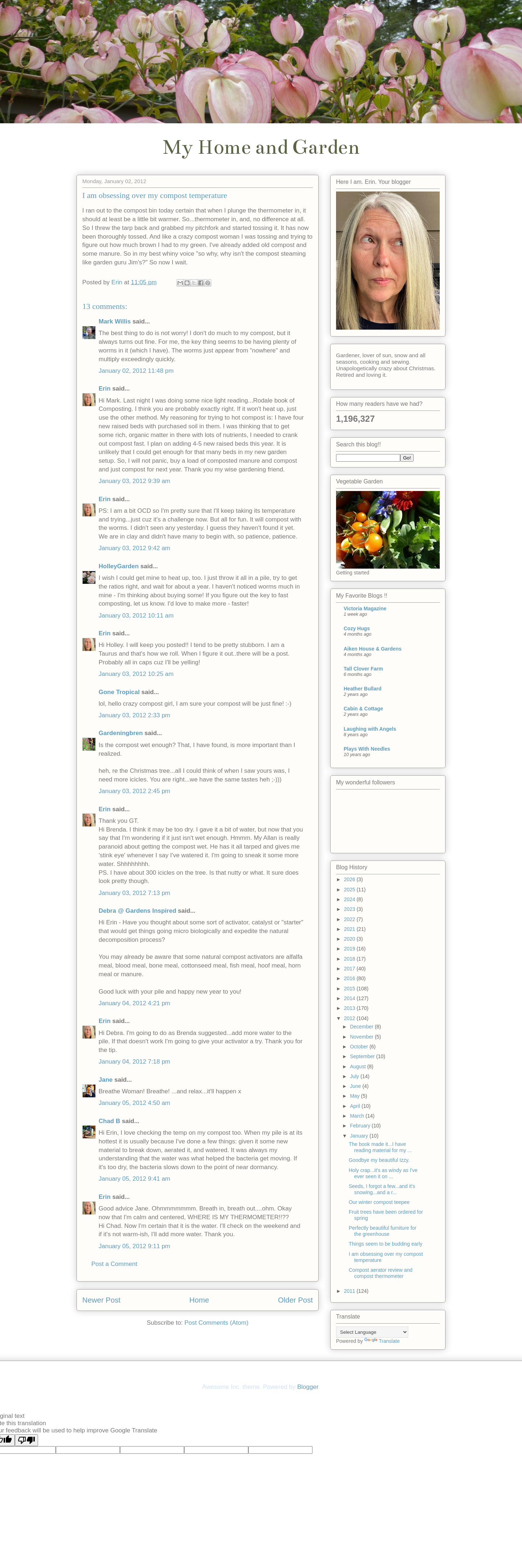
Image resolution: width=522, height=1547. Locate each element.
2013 (350, 1008)
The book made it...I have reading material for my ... (380, 1147)
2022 (350, 919)
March (357, 1116)
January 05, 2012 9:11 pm (134, 1246)
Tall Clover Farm (363, 669)
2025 (350, 889)
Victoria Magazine (365, 608)
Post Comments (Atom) (217, 1322)
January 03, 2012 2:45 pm (134, 791)
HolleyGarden (119, 566)
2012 (350, 1018)
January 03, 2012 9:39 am (134, 481)
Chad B (109, 1121)
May (355, 1096)
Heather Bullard (362, 689)
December (362, 1027)
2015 (350, 988)
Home (199, 1300)
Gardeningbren (121, 733)
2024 (350, 899)
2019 (350, 949)
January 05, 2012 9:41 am (134, 1178)
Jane (106, 1079)
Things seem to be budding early (385, 1244)
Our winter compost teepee (379, 1202)
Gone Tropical (119, 692)
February (361, 1126)
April (355, 1106)
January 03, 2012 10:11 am (136, 615)
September (363, 1056)
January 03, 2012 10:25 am (136, 674)
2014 (350, 998)
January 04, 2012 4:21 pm (134, 1003)
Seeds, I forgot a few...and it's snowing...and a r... (382, 1189)
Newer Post (101, 1300)
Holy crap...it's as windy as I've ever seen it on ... (383, 1173)
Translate (382, 1341)
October (359, 1046)
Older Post (295, 1300)
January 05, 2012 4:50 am (134, 1103)
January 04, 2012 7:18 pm (134, 1061)
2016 (350, 978)
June (356, 1086)
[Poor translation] (26, 1440)
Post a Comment (114, 1264)
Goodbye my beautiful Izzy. (379, 1160)
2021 (350, 929)
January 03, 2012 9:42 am (134, 548)
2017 (350, 968)
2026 (350, 879)
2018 (350, 959)
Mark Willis (115, 321)
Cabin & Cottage (363, 708)
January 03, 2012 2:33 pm (134, 715)
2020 (350, 939)
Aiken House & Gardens (373, 649)
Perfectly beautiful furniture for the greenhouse (383, 1231)
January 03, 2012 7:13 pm (134, 893)
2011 (350, 1291)
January (359, 1136)
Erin (105, 388)
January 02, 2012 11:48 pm (136, 370)
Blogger (307, 1386)
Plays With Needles (367, 749)
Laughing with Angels (370, 729)
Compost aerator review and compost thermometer (381, 1273)
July (355, 1076)
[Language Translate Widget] (372, 1332)
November (362, 1037)
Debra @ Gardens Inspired (137, 910)
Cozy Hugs (357, 628)
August (358, 1066)
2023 (350, 909)
